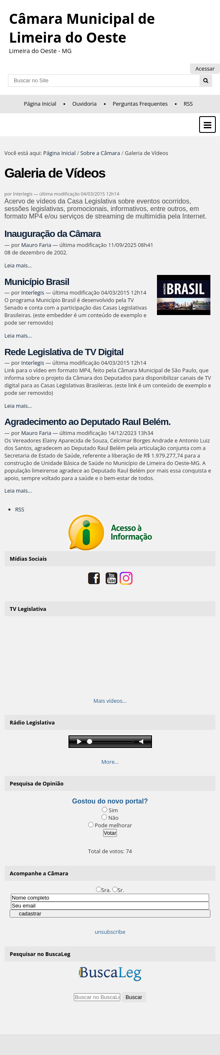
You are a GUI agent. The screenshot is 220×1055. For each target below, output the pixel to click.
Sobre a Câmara (100, 153)
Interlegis (32, 292)
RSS (188, 103)
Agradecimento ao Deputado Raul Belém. (88, 422)
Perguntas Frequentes (140, 103)
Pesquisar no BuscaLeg (40, 954)
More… (110, 761)
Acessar (205, 68)
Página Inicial (40, 103)
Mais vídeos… (110, 700)
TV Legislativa (28, 609)
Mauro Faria (36, 245)
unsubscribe (110, 932)
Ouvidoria (84, 103)
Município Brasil (37, 282)
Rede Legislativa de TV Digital (64, 352)
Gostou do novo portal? (110, 801)
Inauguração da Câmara (53, 234)
